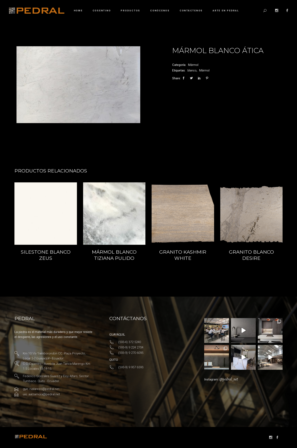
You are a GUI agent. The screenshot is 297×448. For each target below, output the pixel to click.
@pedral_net (228, 379)
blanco (192, 70)
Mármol (193, 65)
